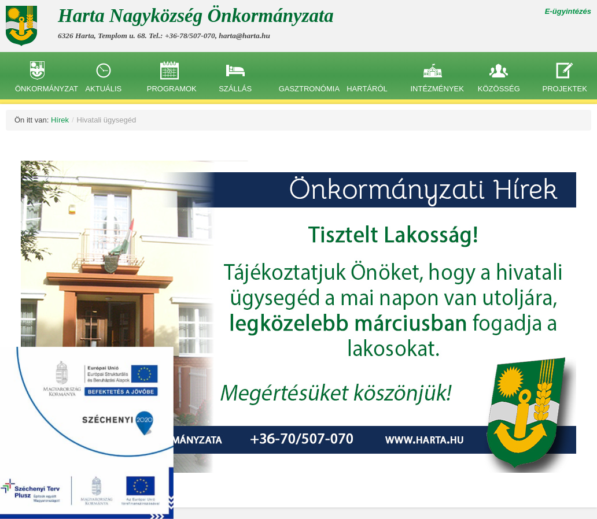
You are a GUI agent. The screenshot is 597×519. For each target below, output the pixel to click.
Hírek (60, 120)
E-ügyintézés (568, 11)
